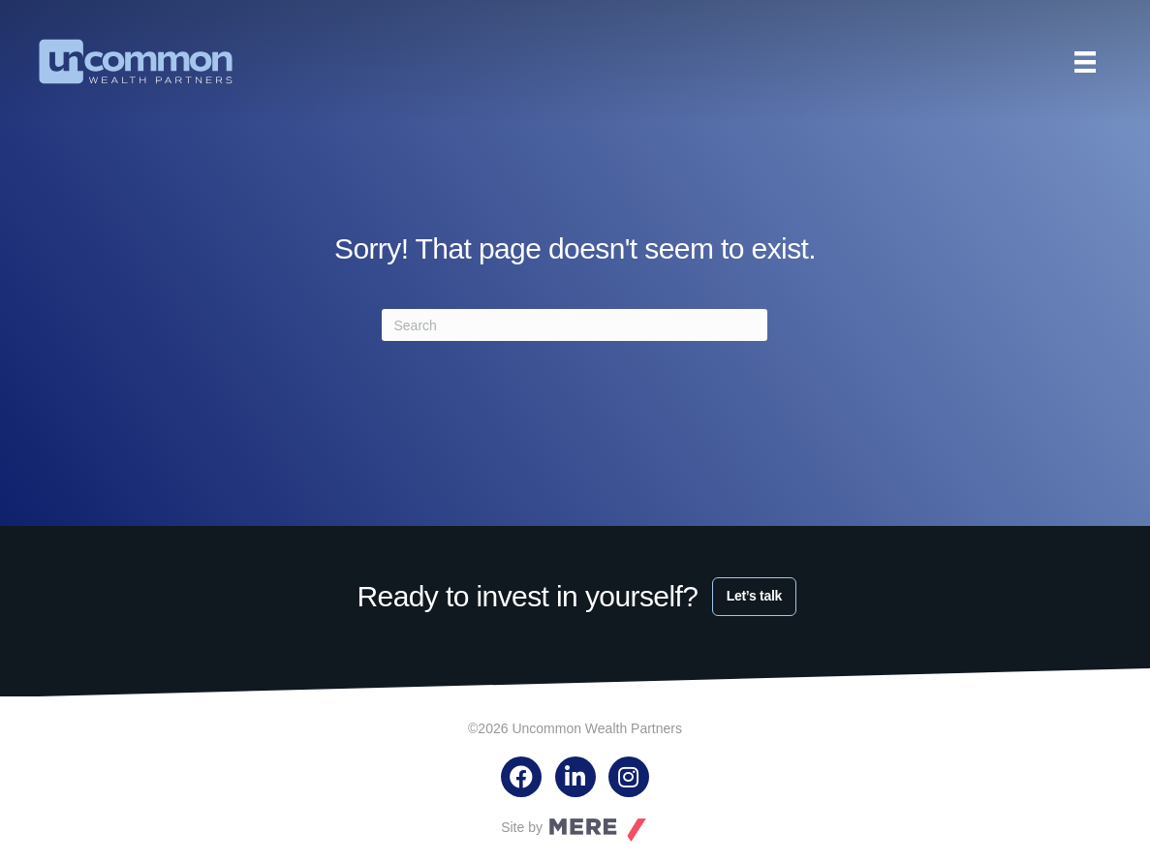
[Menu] (1085, 62)
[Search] (574, 325)
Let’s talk (754, 595)
